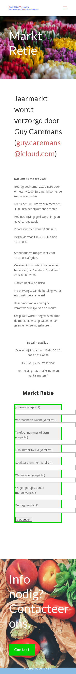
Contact (21, 651)
